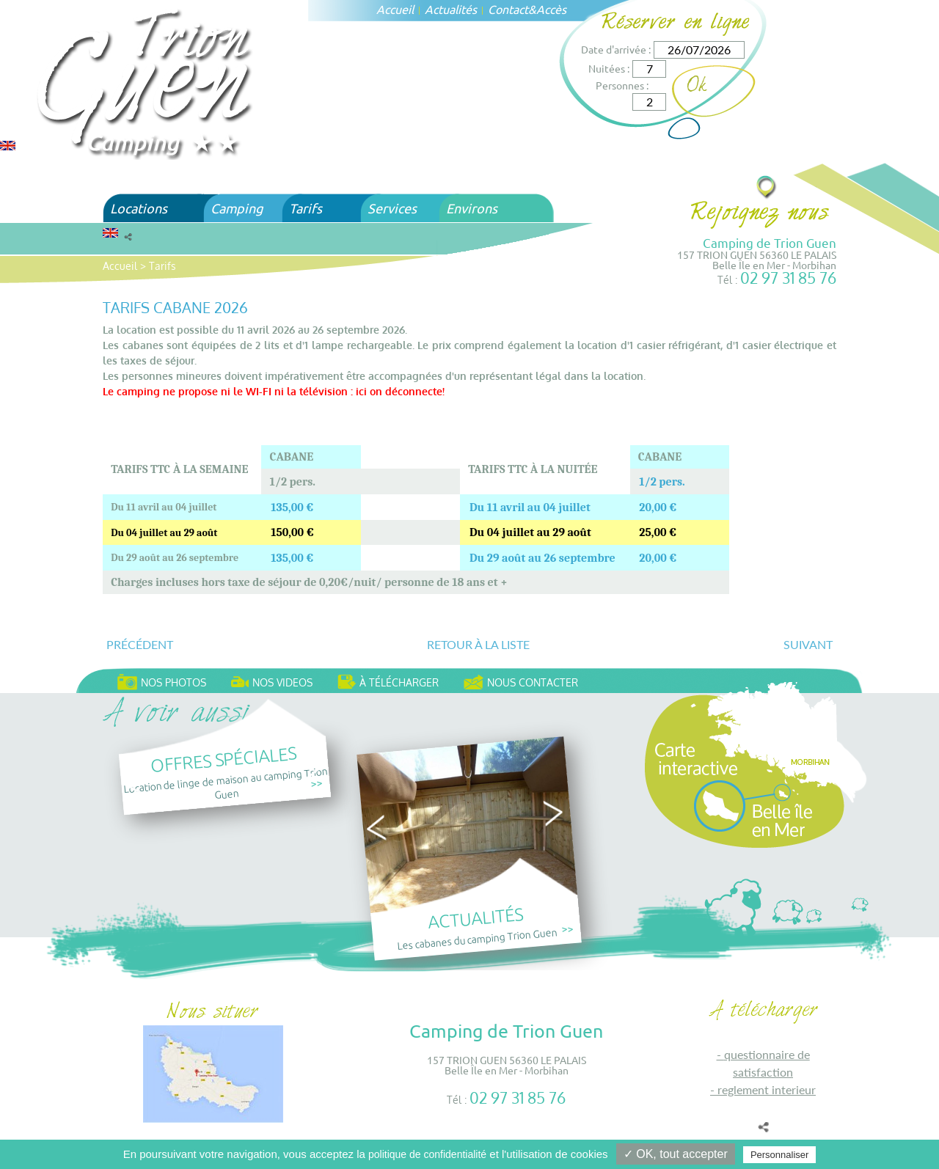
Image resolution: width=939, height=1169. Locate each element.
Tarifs (305, 208)
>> (317, 783)
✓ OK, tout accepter (676, 1154)
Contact (508, 8)
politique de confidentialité (427, 1154)
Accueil (395, 8)
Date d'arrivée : (616, 49)
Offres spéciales (224, 758)
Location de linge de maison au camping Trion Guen (225, 782)
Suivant (808, 644)
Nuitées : (608, 68)
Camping (237, 208)
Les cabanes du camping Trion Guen (477, 938)
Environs (471, 208)
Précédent (139, 644)
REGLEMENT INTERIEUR (766, 1089)
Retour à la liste (478, 644)
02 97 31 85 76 (788, 277)
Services (392, 208)
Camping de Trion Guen (769, 242)
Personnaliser (779, 1154)
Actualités (451, 8)
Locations (138, 208)
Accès (551, 8)
